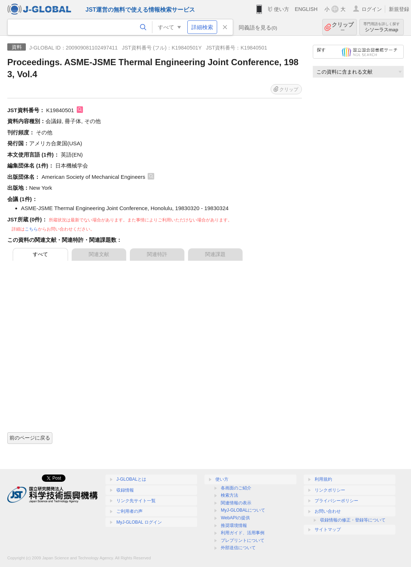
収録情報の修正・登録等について (353, 520)
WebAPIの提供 (235, 517)
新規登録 (399, 9)
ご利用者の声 (129, 511)
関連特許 (157, 254)
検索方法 (229, 495)
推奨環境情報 (234, 525)
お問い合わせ (328, 511)
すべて (40, 254)
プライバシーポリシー (336, 500)
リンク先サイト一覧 (136, 500)
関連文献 (99, 254)
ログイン (372, 9)
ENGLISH (306, 9)
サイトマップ (328, 529)
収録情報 (125, 490)
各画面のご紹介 (236, 488)
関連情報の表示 (236, 502)
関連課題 (215, 254)
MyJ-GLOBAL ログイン (139, 522)
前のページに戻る (29, 438)
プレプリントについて (242, 540)
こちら (31, 229)
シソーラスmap (381, 27)
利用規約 (323, 479)
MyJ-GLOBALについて (243, 510)
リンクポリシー (330, 490)
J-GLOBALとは (131, 479)
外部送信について (238, 547)
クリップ (343, 27)
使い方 (281, 9)
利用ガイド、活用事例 (242, 532)
